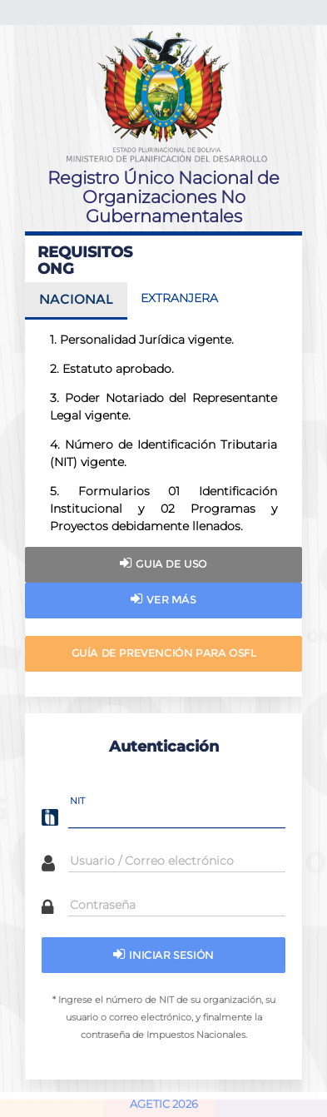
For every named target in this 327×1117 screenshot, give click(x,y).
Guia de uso (163, 563)
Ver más (163, 599)
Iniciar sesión (163, 954)
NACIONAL (76, 299)
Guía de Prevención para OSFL (164, 653)
